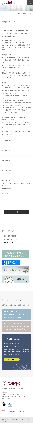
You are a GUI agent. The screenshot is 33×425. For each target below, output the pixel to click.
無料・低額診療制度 (10, 237)
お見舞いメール (8, 244)
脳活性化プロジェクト (10, 241)
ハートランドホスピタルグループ (13, 413)
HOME (19, 14)
